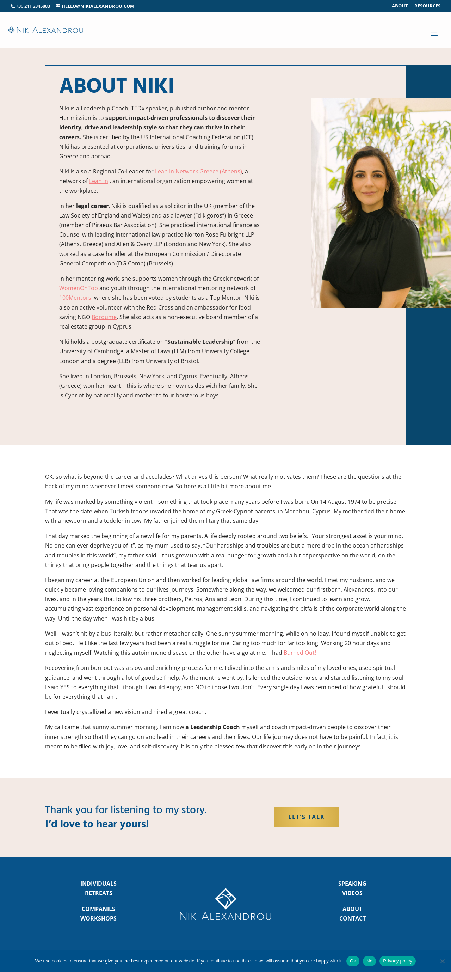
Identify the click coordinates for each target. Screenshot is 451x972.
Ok (353, 961)
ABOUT (352, 909)
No (369, 961)
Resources (427, 6)
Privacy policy (397, 961)
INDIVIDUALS (98, 883)
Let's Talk (306, 817)
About (400, 6)
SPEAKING (352, 883)
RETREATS (98, 893)
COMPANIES (98, 909)
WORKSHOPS (98, 918)
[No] (442, 961)
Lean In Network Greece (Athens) (198, 171)
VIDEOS (352, 893)
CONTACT (352, 918)
